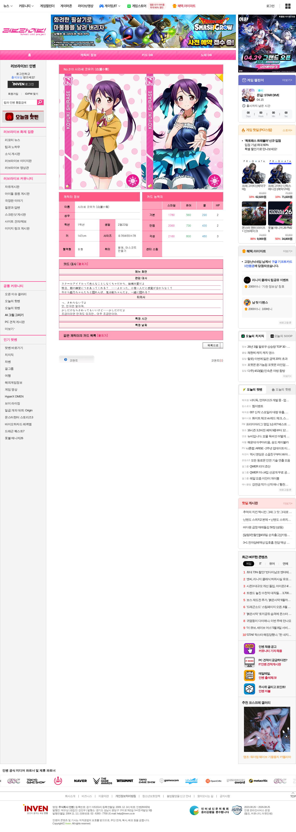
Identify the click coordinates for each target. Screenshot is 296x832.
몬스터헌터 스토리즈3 (19, 417)
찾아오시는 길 (205, 796)
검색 (40, 102)
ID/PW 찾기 (31, 94)
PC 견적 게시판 (15, 321)
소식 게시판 (12, 153)
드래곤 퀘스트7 (15, 431)
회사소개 (70, 796)
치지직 (9, 354)
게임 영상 (11, 389)
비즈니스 (87, 796)
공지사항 (225, 796)
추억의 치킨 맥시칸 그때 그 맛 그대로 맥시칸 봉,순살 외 (267, 512)
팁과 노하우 (12, 146)
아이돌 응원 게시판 (17, 193)
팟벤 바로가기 (14, 347)
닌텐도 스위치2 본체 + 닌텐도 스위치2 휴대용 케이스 (267, 519)
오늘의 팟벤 (12, 308)
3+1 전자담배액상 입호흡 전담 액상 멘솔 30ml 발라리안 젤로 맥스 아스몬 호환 (267, 542)
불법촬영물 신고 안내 (179, 796)
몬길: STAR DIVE (268, 95)
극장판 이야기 (14, 200)
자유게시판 (12, 186)
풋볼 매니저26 (14, 438)
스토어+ (287, 130)
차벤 (8, 361)
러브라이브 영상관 (17, 167)
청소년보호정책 (151, 796)
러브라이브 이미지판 (18, 160)
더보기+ (287, 80)
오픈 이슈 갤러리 (16, 294)
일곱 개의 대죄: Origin (18, 410)
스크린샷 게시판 (15, 214)
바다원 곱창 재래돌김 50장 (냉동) (263, 527)
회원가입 (13, 94)
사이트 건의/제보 (16, 221)
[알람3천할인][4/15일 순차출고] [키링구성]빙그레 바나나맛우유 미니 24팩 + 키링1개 (267, 535)
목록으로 (213, 345)
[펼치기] (82, 264)
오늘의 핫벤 (12, 301)
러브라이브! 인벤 (23, 66)
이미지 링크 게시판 (17, 228)
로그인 (270, 6)
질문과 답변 (12, 207)
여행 (8, 375)
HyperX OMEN (14, 396)
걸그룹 (9, 368)
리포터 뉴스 (12, 139)
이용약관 (104, 796)
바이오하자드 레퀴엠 (18, 424)
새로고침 (284, 322)
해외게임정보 (13, 382)
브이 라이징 (12, 403)
